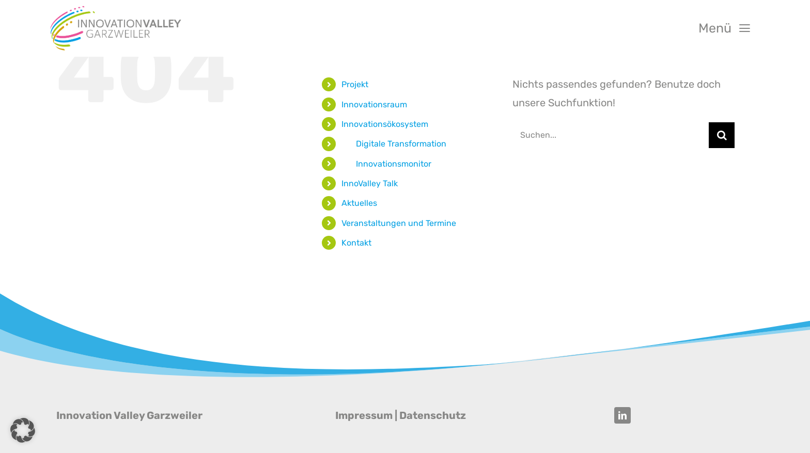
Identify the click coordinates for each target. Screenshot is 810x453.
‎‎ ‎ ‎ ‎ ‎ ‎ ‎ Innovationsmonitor (386, 164)
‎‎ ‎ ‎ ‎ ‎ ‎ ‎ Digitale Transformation (393, 144)
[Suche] (722, 135)
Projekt (354, 84)
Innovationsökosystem (384, 124)
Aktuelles (359, 203)
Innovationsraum (374, 104)
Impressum (364, 415)
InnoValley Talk (369, 183)
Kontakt (356, 243)
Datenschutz (432, 415)
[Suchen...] (610, 135)
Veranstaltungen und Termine (398, 223)
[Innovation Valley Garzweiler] (116, 9)
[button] (22, 430)
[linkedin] (622, 415)
